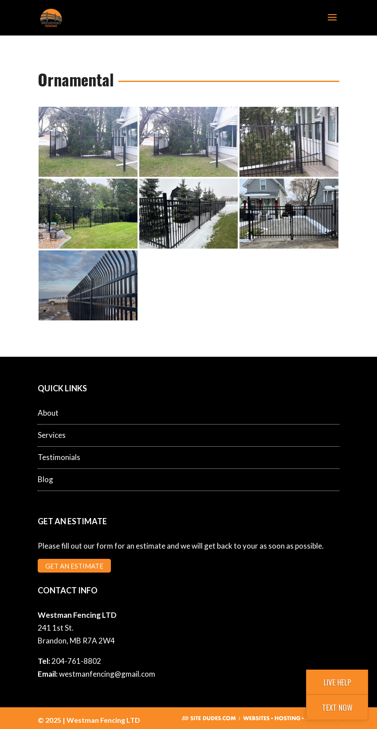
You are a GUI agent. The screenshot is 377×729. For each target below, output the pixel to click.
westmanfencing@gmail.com (107, 673)
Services (52, 435)
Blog (45, 479)
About (48, 412)
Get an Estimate (74, 565)
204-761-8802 (76, 661)
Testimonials (59, 457)
